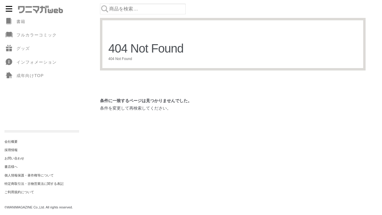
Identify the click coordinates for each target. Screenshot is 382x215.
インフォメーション (30, 62)
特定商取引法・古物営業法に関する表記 (34, 183)
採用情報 (11, 150)
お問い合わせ (14, 158)
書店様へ (11, 166)
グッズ (17, 48)
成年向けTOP (24, 75)
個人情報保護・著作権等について (29, 175)
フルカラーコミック (30, 35)
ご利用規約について (19, 192)
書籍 (14, 21)
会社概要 (11, 141)
